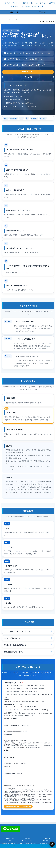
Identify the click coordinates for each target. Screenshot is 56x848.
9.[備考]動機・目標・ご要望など (13, 773)
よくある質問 (34, 118)
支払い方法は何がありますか (13, 652)
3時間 (14, 413)
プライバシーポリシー (28, 840)
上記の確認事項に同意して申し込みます (18, 806)
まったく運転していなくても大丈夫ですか (18, 631)
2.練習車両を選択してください (13, 704)
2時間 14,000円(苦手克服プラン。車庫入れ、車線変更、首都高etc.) (25, 688)
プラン (21, 118)
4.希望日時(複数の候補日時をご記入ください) (17, 725)
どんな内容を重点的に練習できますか (16, 645)
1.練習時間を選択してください (13, 683)
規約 (10, 840)
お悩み (6, 118)
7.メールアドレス (9, 757)
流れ (27, 118)
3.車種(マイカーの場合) (10, 718)
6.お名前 (6, 750)
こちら (24, 743)
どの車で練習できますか (12, 638)
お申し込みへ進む (28, 72)
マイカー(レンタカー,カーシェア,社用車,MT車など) (21, 706)
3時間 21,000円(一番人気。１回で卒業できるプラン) (21, 691)
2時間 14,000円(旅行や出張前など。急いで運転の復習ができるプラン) (26, 685)
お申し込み (43, 118)
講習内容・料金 (10, 838)
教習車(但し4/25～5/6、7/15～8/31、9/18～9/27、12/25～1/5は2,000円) (27, 710)
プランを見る (28, 77)
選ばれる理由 (13, 118)
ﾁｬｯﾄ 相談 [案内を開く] (52, 844)
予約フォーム (28, 838)
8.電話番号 (7, 766)
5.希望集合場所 (8, 734)
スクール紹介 (46, 840)
